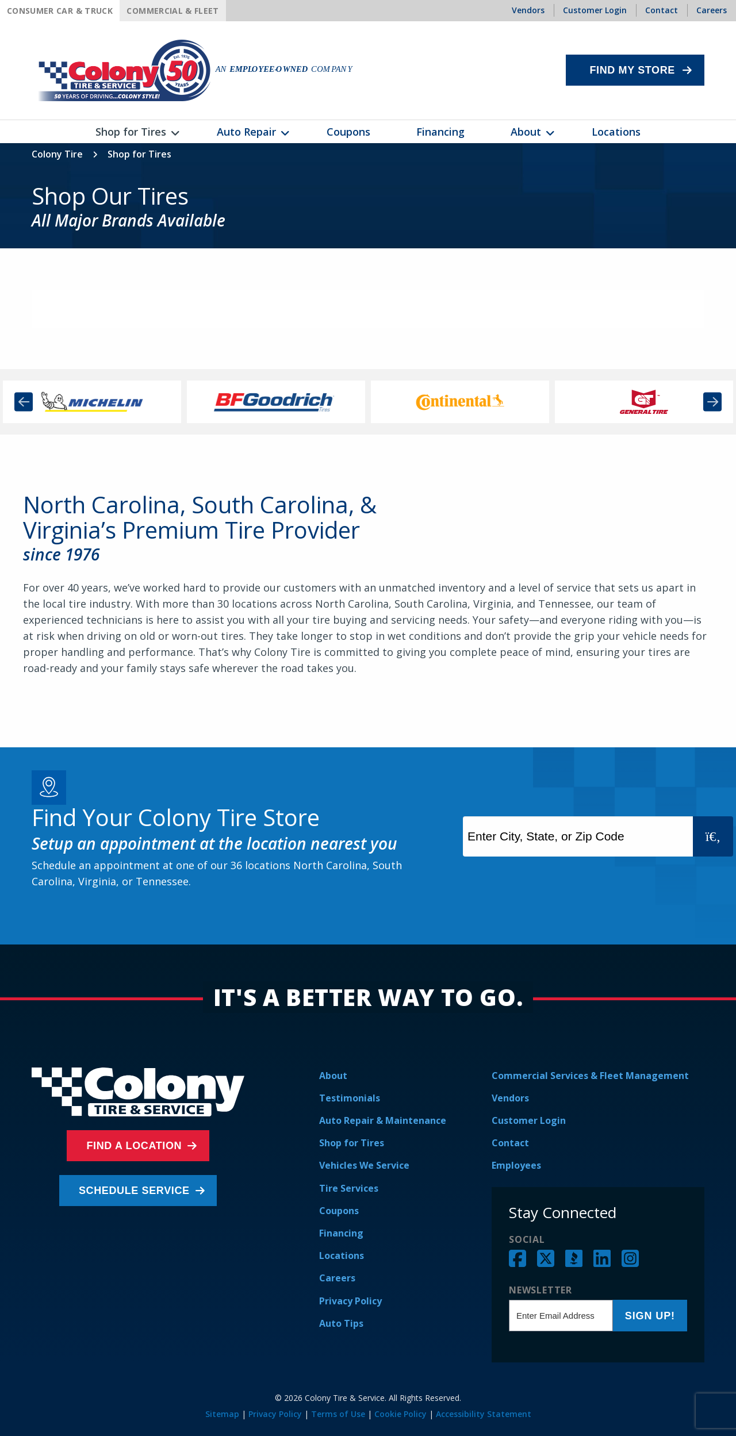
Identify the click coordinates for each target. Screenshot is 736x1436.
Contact (510, 1142)
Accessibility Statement (483, 1413)
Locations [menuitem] (616, 132)
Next (712, 401)
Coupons (339, 1210)
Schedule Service (135, 1190)
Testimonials (349, 1098)
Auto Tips (341, 1323)
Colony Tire (57, 154)
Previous (23, 401)
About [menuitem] (526, 132)
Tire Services (348, 1188)
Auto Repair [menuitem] (246, 132)
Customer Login (529, 1120)
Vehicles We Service (364, 1165)
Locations (341, 1255)
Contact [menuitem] (661, 10)
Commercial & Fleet (172, 10)
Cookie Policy (400, 1413)
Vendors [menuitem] (528, 10)
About (333, 1075)
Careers (337, 1278)
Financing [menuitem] (440, 132)
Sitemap (222, 1413)
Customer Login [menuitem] (595, 10)
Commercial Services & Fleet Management (590, 1075)
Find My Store (632, 70)
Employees (516, 1165)
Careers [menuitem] (711, 10)
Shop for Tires (351, 1142)
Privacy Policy (350, 1301)
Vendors (510, 1098)
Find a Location (135, 1145)
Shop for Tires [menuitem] (130, 132)
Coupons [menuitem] (348, 132)
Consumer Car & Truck (60, 10)
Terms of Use (338, 1413)
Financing (341, 1233)
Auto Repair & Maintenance (382, 1120)
